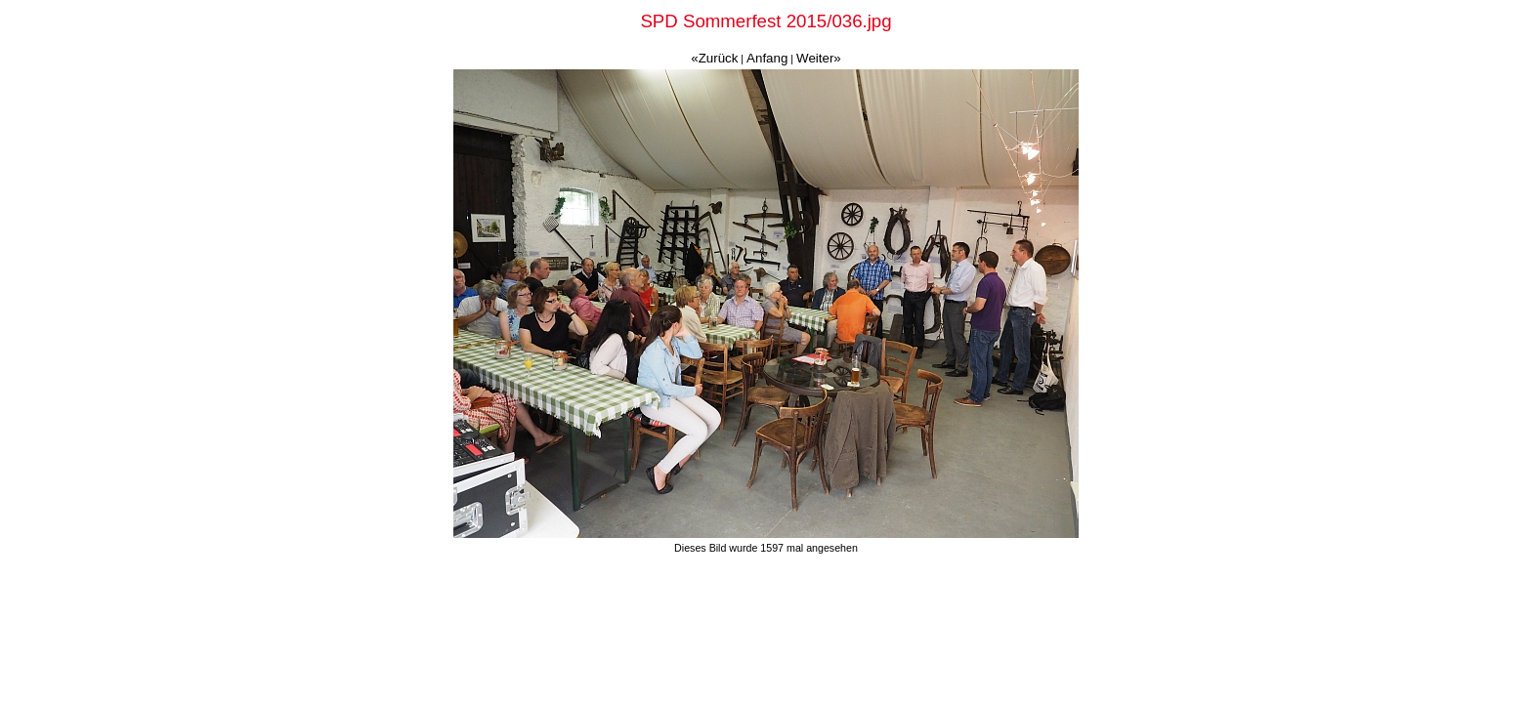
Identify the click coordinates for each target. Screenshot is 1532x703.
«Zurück (714, 58)
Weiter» (818, 58)
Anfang (766, 58)
